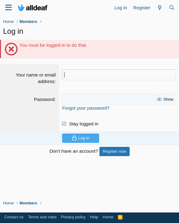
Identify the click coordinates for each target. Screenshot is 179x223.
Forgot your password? (85, 108)
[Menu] (8, 7)
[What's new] (159, 7)
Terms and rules (42, 217)
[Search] (172, 7)
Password (44, 99)
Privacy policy (73, 217)
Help (94, 217)
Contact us (13, 217)
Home (108, 217)
